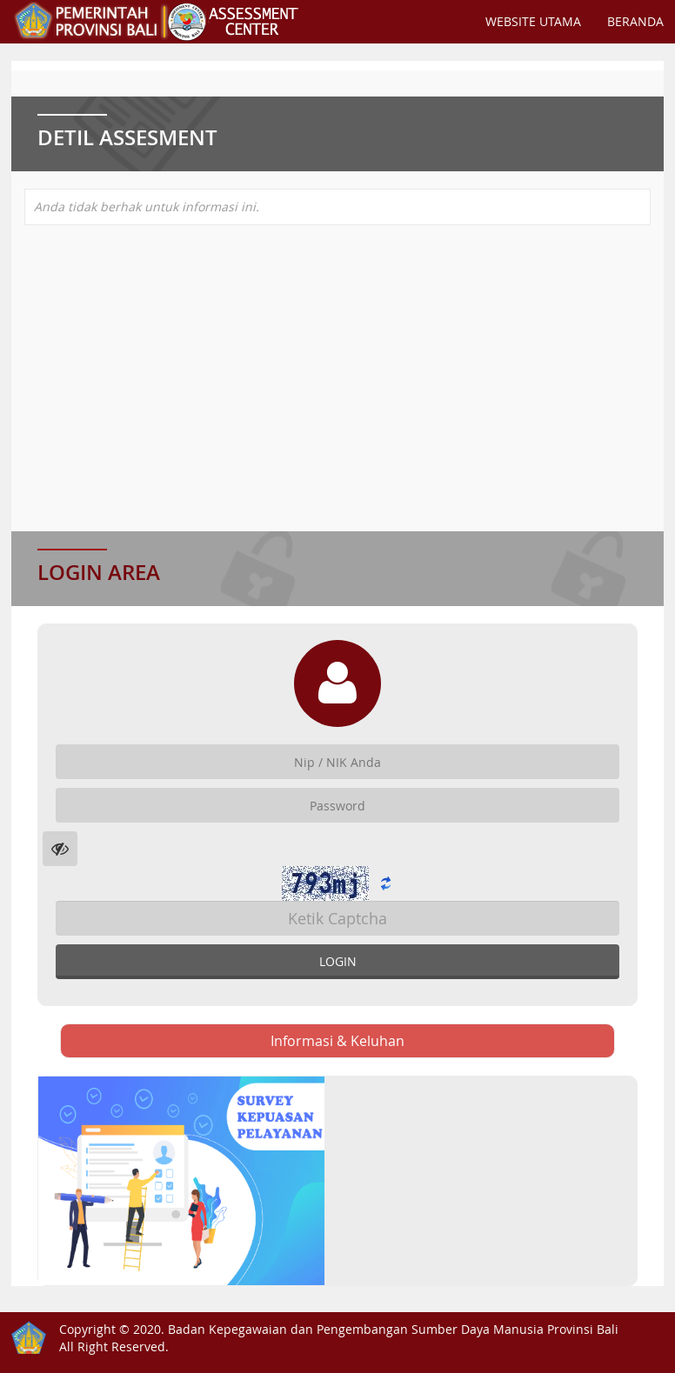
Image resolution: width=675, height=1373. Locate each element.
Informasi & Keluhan (337, 1040)
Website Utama (533, 21)
